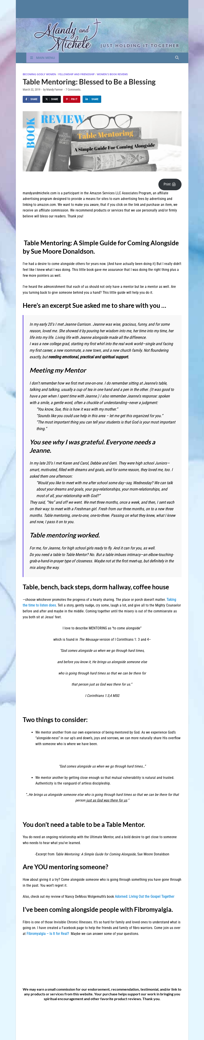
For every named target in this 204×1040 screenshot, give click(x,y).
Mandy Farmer (54, 89)
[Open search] (177, 58)
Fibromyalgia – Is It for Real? (48, 934)
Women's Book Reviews (112, 74)
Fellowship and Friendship (76, 74)
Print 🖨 (170, 184)
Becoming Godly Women (39, 74)
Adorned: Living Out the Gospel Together (144, 896)
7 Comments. (73, 89)
